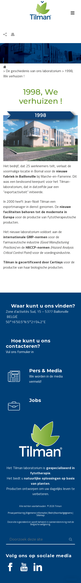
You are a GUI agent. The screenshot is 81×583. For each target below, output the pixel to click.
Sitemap (40, 515)
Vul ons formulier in (20, 351)
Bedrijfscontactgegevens (60, 513)
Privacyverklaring (16, 513)
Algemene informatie (36, 513)
